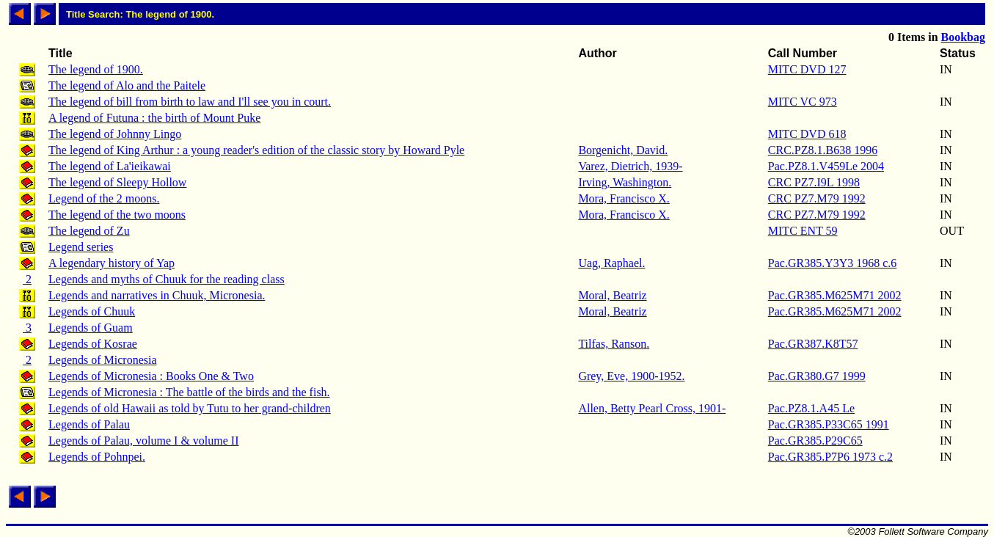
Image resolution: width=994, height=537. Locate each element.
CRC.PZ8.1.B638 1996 (822, 150)
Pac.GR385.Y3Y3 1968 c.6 (832, 263)
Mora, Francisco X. (623, 198)
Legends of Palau (89, 424)
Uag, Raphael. (611, 263)
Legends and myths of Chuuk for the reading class (166, 279)
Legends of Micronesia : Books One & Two (151, 376)
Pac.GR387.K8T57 (813, 343)
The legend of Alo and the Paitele (126, 85)
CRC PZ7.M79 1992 (817, 198)
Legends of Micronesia (102, 360)
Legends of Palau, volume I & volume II (143, 440)
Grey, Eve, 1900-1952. (631, 376)
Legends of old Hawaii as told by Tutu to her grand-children (189, 408)
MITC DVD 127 (807, 69)
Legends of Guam (90, 327)
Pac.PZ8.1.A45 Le (811, 408)
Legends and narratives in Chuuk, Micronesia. (156, 295)
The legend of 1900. (95, 69)
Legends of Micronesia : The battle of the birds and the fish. (189, 392)
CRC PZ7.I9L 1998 (814, 182)
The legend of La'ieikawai (109, 166)
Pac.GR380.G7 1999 (817, 376)
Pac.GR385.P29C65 (815, 440)
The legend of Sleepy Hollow (117, 182)
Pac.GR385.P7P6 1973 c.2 (830, 456)
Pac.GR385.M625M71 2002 (835, 295)
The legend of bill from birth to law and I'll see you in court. (189, 101)
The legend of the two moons (117, 214)
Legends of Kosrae (92, 343)
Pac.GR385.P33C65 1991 (828, 424)
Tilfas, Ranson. (613, 343)
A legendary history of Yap (111, 263)
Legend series (80, 247)
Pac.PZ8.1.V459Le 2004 (826, 166)
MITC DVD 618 (807, 134)
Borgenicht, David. (623, 150)
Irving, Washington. (624, 182)
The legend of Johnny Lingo (114, 134)
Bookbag (963, 37)
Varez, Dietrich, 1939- (630, 166)
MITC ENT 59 (803, 230)
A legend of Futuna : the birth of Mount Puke (154, 118)
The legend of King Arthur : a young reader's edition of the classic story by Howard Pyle (256, 150)
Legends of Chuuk (91, 311)
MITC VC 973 (802, 101)
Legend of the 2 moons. (104, 198)
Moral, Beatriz (612, 295)
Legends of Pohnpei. (96, 456)
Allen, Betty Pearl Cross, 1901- (652, 408)
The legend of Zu (89, 230)
